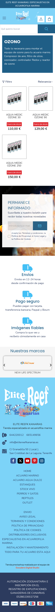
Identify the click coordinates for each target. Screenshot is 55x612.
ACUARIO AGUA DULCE (27, 480)
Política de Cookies (27, 530)
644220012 (17, 435)
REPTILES (27, 498)
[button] (45, 82)
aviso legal (27, 516)
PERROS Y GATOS (27, 493)
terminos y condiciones (27, 521)
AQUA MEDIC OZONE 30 (14, 116)
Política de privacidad (27, 525)
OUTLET (27, 502)
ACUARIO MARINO (27, 475)
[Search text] (19, 28)
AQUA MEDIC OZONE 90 (40, 116)
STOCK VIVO (27, 489)
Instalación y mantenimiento (27, 547)
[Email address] (20, 225)
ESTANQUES (27, 484)
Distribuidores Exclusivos (27, 534)
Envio (27, 512)
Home (27, 471)
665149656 (34, 435)
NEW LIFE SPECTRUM (27, 372)
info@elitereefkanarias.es (24, 442)
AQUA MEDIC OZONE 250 (14, 164)
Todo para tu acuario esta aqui (27, 552)
